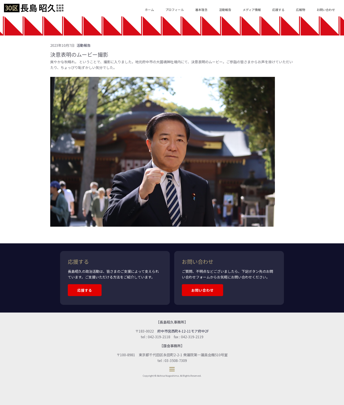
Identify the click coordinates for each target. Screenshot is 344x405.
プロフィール (174, 9)
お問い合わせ (326, 9)
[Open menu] (172, 369)
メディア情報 (252, 9)
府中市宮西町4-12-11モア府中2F (183, 331)
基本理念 (201, 9)
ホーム (149, 9)
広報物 (300, 9)
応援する (278, 9)
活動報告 (225, 9)
